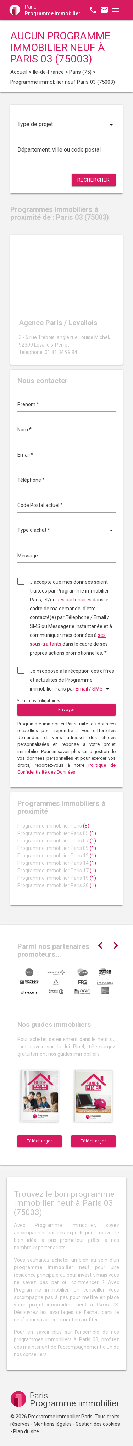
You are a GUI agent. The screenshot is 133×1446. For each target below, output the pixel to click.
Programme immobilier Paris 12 (56, 855)
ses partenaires (74, 599)
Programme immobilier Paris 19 (56, 878)
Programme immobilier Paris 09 (56, 848)
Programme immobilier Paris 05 (56, 833)
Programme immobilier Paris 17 (56, 870)
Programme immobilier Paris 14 (56, 863)
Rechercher (93, 180)
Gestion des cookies (98, 1424)
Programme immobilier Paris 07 (56, 841)
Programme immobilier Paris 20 (56, 885)
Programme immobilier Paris (53, 826)
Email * (25, 455)
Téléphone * (31, 480)
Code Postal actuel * (40, 505)
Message (27, 555)
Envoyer (66, 709)
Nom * (24, 429)
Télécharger (39, 1141)
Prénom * (28, 404)
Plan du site (26, 1431)
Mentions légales (53, 1424)
